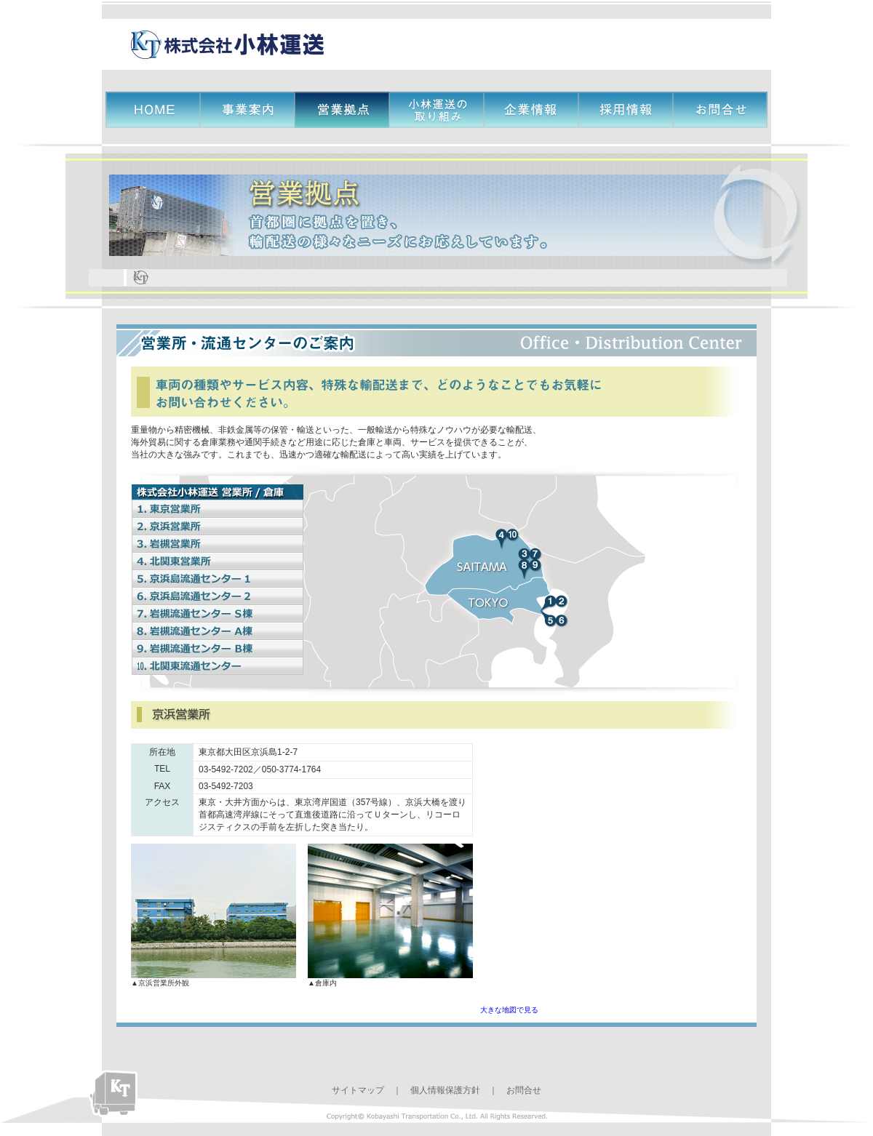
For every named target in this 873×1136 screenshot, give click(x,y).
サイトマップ (358, 1090)
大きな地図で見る (509, 1010)
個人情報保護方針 (445, 1090)
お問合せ (523, 1090)
